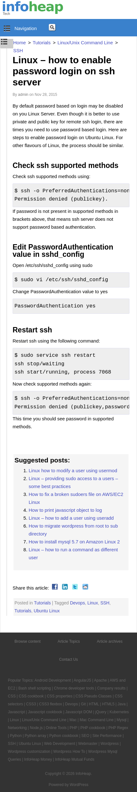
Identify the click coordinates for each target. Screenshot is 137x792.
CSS (12, 696)
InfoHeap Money (38, 759)
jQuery (100, 712)
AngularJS (82, 680)
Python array (35, 735)
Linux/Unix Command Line (44, 720)
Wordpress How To (69, 751)
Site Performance (107, 735)
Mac (73, 720)
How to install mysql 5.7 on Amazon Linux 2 (74, 541)
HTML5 (108, 704)
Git (83, 704)
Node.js (36, 728)
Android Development (53, 680)
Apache (100, 680)
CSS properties (59, 696)
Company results (111, 688)
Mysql (121, 720)
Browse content (27, 641)
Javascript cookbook (45, 712)
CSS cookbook (31, 696)
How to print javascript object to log (65, 510)
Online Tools (56, 728)
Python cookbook (63, 735)
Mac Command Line (96, 720)
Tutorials (42, 602)
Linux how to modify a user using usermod (73, 470)
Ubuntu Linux (47, 610)
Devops (77, 602)
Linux (92, 602)
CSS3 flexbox (50, 704)
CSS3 (31, 704)
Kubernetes (119, 712)
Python (15, 735)
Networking (17, 728)
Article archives (110, 641)
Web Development (59, 743)
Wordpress (109, 743)
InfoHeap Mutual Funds (74, 759)
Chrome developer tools (74, 688)
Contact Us (68, 659)
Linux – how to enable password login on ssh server (64, 71)
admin (23, 94)
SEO (85, 735)
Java (121, 704)
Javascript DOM (78, 712)
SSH (105, 602)
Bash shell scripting (34, 688)
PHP (73, 728)
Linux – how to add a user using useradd (71, 518)
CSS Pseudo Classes (94, 696)
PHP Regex (118, 728)
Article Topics (69, 641)
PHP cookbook (92, 728)
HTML (94, 704)
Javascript (16, 712)
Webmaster (87, 743)
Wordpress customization (29, 751)
